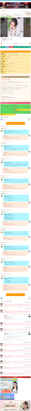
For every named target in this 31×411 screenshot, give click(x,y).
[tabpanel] (15, 5)
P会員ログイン (15, 377)
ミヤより (5, 303)
